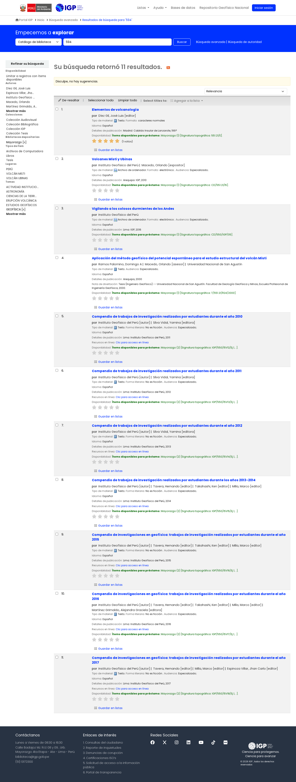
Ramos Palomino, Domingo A (120, 264)
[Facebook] (153, 742)
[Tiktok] (214, 742)
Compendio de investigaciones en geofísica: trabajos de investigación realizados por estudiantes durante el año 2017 (189, 660)
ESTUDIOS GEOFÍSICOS (21, 205)
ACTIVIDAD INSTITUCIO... (22, 187)
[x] (165, 742)
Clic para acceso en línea (132, 342)
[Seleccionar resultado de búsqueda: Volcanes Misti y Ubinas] (57, 158)
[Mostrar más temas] (16, 214)
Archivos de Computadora (24, 151)
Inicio (40, 20)
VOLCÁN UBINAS (17, 178)
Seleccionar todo (101, 100)
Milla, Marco (246, 486)
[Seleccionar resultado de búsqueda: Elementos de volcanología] (57, 109)
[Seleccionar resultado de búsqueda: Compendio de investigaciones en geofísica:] (57, 534)
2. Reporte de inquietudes (102, 748)
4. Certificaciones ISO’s (99, 758)
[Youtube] (202, 742)
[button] (143, 8)
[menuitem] (224, 8)
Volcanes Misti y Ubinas (112, 159)
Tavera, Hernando (172, 486)
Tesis (9, 160)
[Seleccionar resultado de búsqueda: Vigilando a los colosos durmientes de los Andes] (57, 208)
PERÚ (9, 169)
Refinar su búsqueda (27, 64)
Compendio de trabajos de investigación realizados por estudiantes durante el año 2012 (167, 425)
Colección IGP (15, 129)
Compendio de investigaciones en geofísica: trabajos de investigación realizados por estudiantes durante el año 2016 (189, 596)
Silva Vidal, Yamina (174, 323)
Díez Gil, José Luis (18, 88)
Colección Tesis (17, 133)
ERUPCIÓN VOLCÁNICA (21, 201)
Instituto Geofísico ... (20, 97)
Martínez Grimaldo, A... (21, 106)
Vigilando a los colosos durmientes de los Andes (133, 208)
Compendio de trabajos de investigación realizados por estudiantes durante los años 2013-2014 (174, 480)
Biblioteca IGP (66, 16)
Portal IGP (24, 20)
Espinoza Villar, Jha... (20, 93)
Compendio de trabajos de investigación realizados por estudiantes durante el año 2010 (167, 316)
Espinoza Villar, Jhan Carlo (252, 669)
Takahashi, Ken (212, 486)
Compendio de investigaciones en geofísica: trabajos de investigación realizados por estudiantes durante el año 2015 (189, 537)
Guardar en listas (108, 150)
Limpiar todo (127, 100)
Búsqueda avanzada (210, 42)
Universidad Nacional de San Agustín (214, 264)
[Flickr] (226, 742)
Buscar (182, 42)
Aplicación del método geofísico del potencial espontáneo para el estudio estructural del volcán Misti (179, 258)
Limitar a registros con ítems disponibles (26, 78)
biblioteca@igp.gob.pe (32, 757)
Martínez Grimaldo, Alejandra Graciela (127, 610)
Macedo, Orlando (18, 102)
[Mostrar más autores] (16, 111)
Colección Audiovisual (21, 120)
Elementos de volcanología (115, 109)
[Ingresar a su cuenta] (263, 8)
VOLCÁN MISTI (15, 174)
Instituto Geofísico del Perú (118, 165)
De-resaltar (68, 100)
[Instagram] (177, 742)
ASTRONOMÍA (15, 192)
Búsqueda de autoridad (245, 42)
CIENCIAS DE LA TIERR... (21, 196)
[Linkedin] (189, 742)
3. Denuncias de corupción (103, 753)
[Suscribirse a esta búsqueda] (168, 67)
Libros (10, 156)
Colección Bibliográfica (22, 124)
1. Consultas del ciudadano (103, 742)
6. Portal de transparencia (102, 772)
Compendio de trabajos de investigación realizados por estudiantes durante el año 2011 (167, 371)
